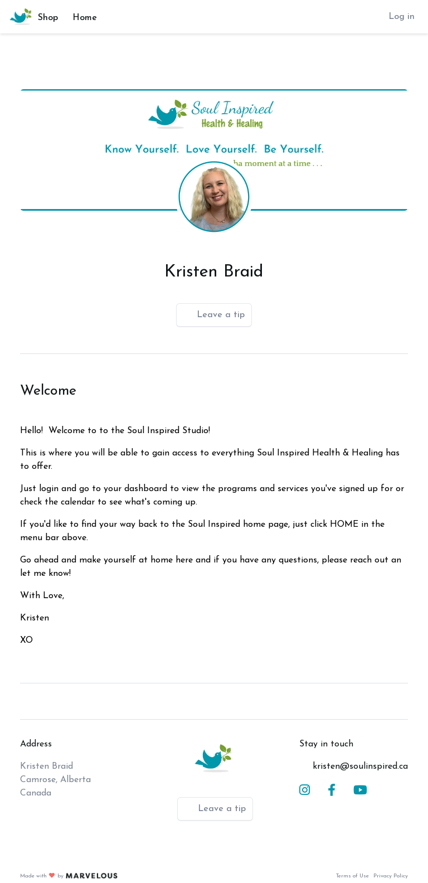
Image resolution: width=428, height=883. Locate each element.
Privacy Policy (390, 876)
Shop (48, 17)
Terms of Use (352, 876)
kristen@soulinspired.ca (360, 766)
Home (84, 17)
